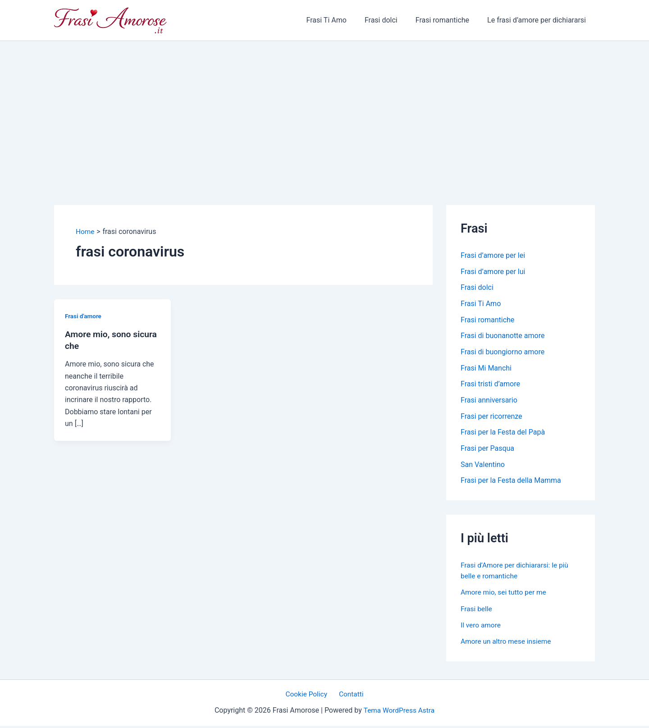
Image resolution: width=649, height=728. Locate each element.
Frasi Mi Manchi (486, 369)
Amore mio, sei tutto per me (505, 594)
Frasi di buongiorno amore (502, 352)
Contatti (350, 696)
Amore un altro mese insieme (507, 643)
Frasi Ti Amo (339, 20)
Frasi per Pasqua (487, 450)
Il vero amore (481, 627)
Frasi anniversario (489, 401)
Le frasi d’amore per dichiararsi (538, 20)
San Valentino (483, 466)
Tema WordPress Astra (399, 712)
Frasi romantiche (448, 20)
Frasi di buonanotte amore (502, 336)
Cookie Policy (308, 696)
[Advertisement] (324, 109)
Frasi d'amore (84, 316)
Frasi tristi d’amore (490, 385)
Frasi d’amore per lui (493, 271)
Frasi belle (477, 610)
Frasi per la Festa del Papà (503, 434)
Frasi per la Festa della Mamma (511, 482)
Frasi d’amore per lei (493, 255)
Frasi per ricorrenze (491, 417)
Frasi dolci (390, 20)
